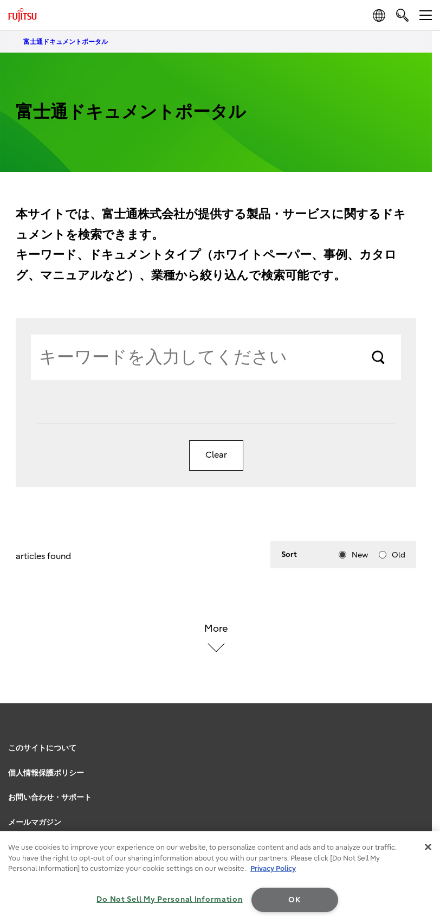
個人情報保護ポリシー (46, 773)
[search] (402, 15)
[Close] (428, 847)
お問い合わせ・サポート (50, 797)
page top (421, 734)
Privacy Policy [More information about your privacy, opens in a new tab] (273, 868)
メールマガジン (34, 822)
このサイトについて (42, 748)
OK (294, 899)
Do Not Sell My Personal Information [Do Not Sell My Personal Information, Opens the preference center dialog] (169, 899)
